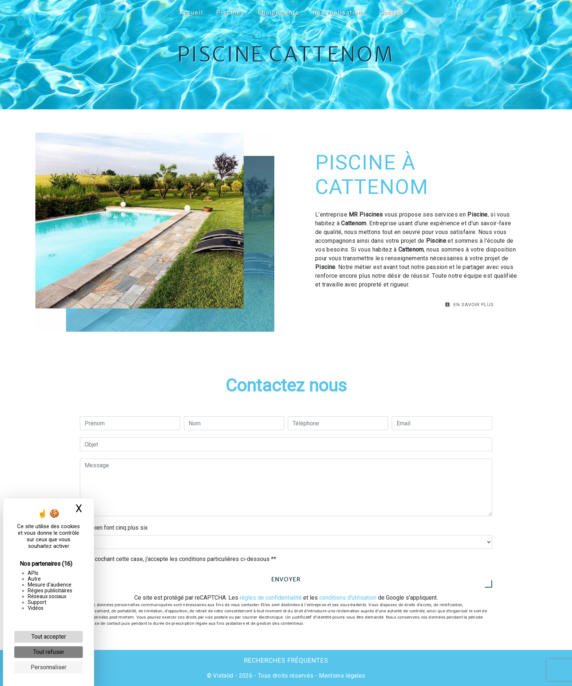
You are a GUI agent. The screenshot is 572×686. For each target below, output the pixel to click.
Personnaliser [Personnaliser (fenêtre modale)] (48, 667)
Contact (391, 12)
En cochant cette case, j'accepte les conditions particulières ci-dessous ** (181, 559)
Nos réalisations (339, 12)
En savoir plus (469, 304)
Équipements (278, 12)
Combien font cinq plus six (114, 527)
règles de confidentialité (271, 597)
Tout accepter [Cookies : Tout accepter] (48, 636)
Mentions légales (341, 675)
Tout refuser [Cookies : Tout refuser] (48, 651)
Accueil (191, 12)
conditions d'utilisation (347, 597)
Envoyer (286, 579)
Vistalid (223, 675)
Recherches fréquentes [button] (286, 660)
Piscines (230, 12)
